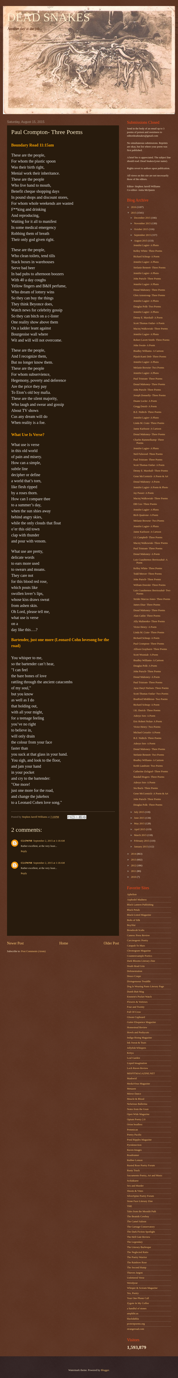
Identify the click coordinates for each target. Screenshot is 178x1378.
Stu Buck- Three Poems (145, 788)
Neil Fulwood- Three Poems (148, 454)
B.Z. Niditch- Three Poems (147, 412)
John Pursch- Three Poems (147, 278)
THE (129, 1206)
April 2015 (140, 829)
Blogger (105, 1370)
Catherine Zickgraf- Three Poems (150, 771)
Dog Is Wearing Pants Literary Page (145, 986)
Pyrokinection (134, 1145)
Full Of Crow (134, 1012)
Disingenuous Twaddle (139, 981)
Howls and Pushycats (138, 1032)
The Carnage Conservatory (141, 1226)
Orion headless (134, 1124)
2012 (134, 865)
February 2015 (142, 840)
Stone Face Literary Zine (140, 1201)
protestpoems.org (136, 1323)
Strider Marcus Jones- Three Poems (151, 599)
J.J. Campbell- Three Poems (147, 537)
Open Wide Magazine (138, 1114)
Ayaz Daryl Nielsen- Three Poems (151, 688)
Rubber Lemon (135, 1160)
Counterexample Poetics (139, 955)
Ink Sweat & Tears (136, 1042)
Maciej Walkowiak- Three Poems (150, 328)
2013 (134, 859)
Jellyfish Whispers (136, 1048)
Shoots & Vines (135, 1191)
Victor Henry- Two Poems (146, 726)
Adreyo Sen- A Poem (144, 715)
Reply (24, 851)
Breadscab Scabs (135, 930)
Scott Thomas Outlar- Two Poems (150, 693)
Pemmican (132, 1129)
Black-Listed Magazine (139, 915)
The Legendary (135, 1242)
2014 (134, 853)
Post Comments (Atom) (33, 951)
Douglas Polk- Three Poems (147, 804)
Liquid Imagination (137, 1063)
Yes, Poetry (133, 1293)
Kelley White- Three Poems (147, 251)
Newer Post (15, 943)
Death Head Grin (136, 966)
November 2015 (142, 223)
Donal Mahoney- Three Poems (149, 289)
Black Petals (133, 909)
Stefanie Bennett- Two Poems (148, 754)
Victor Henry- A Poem (144, 627)
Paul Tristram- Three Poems (147, 378)
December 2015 (142, 217)
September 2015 (142, 235)
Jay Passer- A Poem (143, 493)
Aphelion (132, 894)
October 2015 (141, 229)
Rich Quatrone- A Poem (145, 515)
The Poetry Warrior (137, 1257)
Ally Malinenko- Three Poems (149, 621)
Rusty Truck (133, 1170)
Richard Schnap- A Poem (146, 256)
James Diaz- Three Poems (146, 604)
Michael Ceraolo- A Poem (146, 732)
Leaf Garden (133, 1058)
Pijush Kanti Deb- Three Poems (149, 356)
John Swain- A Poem (144, 345)
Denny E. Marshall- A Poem (148, 317)
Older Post (111, 943)
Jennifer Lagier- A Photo (146, 245)
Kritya (130, 1053)
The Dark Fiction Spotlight (141, 1231)
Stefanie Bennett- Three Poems (149, 267)
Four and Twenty (136, 1007)
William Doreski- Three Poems (149, 585)
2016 (134, 207)
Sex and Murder (135, 1185)
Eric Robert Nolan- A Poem (147, 721)
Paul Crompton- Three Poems (148, 643)
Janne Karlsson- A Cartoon (147, 428)
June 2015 (139, 817)
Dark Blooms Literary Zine (141, 961)
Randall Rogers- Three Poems (148, 776)
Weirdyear (132, 1283)
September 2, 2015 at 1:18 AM (49, 840)
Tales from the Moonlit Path (141, 1211)
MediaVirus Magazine (138, 1083)
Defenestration (134, 971)
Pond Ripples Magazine (139, 1139)
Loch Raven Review (137, 1068)
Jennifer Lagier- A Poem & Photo (150, 487)
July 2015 (139, 812)
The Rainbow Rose (137, 1262)
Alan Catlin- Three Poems (146, 615)
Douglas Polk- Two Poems (147, 306)
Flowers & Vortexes (137, 1002)
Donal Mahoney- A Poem (146, 481)
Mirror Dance (134, 1093)
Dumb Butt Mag (135, 991)
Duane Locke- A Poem (145, 401)
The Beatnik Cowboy (138, 1216)
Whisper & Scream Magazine (142, 1288)
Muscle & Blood (135, 1099)
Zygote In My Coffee (138, 1303)
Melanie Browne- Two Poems (148, 367)
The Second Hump (136, 1267)
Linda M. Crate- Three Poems (148, 423)
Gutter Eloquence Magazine (141, 1022)
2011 (134, 871)
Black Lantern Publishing (140, 904)
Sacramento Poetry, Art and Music (144, 1175)
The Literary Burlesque (139, 1247)
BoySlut (131, 925)
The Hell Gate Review (138, 1237)
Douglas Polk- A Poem (145, 665)
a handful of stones (137, 1308)
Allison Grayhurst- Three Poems (150, 649)
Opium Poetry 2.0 (136, 1119)
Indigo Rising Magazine (139, 1037)
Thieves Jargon (135, 1272)
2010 (134, 877)
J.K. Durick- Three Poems (146, 710)
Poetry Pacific (134, 1134)
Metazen (131, 1088)
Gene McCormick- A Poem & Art (150, 476)
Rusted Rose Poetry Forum (141, 1165)
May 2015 (139, 823)
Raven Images (134, 1150)
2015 (134, 212)
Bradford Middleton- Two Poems (150, 699)
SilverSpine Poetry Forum (140, 1196)
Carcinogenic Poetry (137, 940)
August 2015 (141, 240)
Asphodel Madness (137, 899)
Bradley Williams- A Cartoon (148, 351)
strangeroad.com (135, 1329)
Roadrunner (133, 1155)
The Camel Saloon (136, 1221)
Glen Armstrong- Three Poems (149, 295)
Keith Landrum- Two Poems (148, 765)
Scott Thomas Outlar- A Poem (148, 323)
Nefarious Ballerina (137, 1104)
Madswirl (132, 1078)
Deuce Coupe (134, 976)
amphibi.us (132, 1313)
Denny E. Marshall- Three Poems (150, 470)
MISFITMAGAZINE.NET (141, 1073)
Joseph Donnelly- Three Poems (149, 395)
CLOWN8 (26, 840)
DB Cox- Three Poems (145, 504)
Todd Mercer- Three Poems (147, 573)
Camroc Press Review (138, 935)
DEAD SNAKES (48, 17)
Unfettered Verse (135, 1277)
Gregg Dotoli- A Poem (145, 406)
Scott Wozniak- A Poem (145, 654)
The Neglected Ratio (137, 1252)
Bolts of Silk (133, 920)
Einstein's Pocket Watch (139, 996)
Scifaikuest (132, 1180)
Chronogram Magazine (139, 950)
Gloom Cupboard (136, 1017)
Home (63, 943)
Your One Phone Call (138, 1298)
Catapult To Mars (136, 945)
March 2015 (140, 835)
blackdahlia (133, 1318)
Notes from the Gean (138, 1109)
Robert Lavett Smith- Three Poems (151, 340)
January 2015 (141, 846)
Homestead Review (137, 1027)
